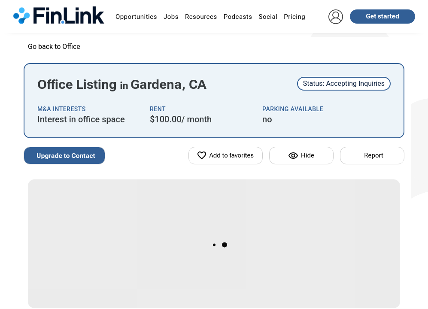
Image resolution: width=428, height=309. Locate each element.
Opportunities (136, 17)
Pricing (294, 17)
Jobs (171, 17)
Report (373, 155)
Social (267, 17)
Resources (201, 17)
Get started (382, 16)
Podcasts (238, 17)
